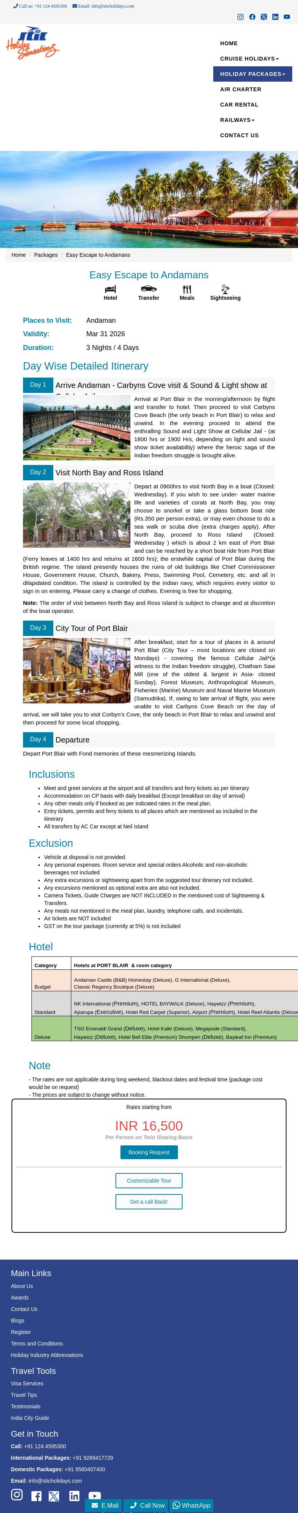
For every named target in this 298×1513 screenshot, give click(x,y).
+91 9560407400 (85, 1469)
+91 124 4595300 (45, 1446)
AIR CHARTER (240, 89)
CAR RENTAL (239, 105)
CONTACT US (239, 135)
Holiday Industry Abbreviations (47, 1355)
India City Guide (30, 1418)
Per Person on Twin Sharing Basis (149, 1137)
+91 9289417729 (93, 1458)
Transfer (148, 298)
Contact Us (24, 1309)
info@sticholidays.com (55, 1481)
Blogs (18, 1321)
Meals (186, 298)
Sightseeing (225, 298)
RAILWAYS (237, 120)
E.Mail (105, 1505)
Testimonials (26, 1406)
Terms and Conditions (37, 1344)
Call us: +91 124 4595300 (40, 6)
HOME (229, 43)
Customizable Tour (149, 1181)
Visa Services (27, 1383)
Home (19, 255)
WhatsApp (191, 1505)
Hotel (110, 298)
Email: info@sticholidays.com (103, 6)
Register (21, 1332)
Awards (20, 1298)
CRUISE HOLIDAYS (249, 59)
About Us (22, 1286)
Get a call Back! (149, 1202)
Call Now (147, 1505)
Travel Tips (24, 1395)
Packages (46, 255)
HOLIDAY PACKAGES (252, 74)
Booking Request (149, 1152)
